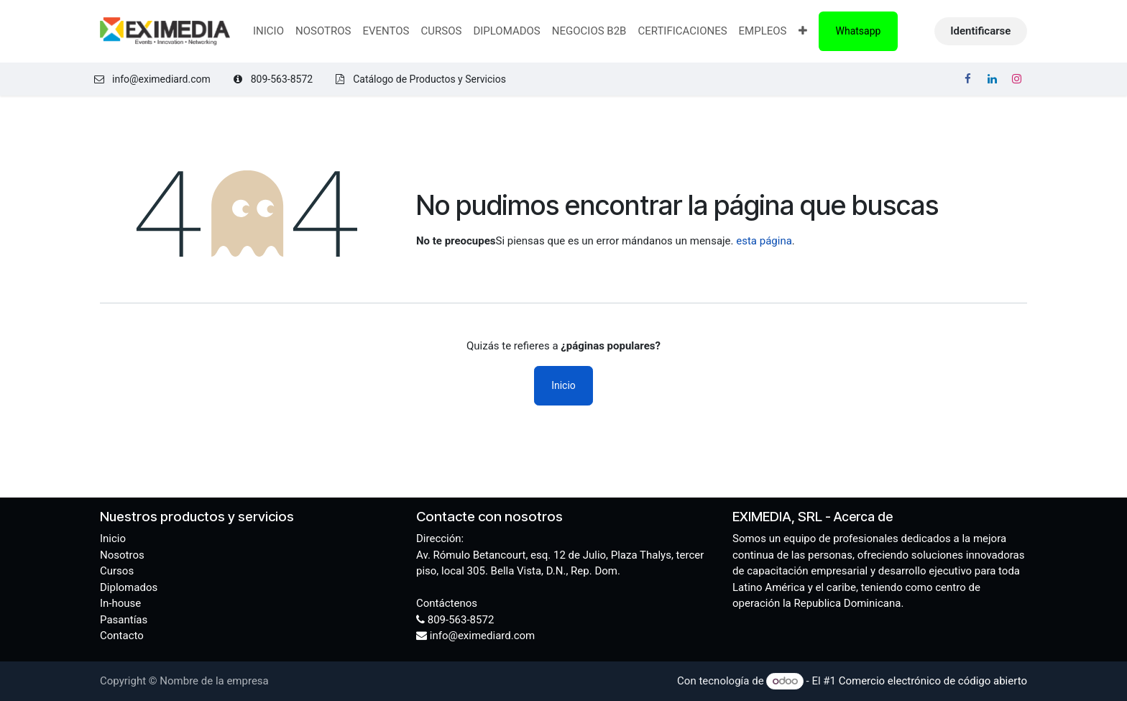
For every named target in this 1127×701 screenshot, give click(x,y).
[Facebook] (968, 79)
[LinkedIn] (992, 79)
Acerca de (863, 516)
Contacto (122, 635)
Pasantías (123, 619)
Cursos (117, 570)
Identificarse (980, 30)
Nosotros (122, 555)
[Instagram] (1016, 79)
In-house (120, 603)
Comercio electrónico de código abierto (933, 680)
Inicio (563, 385)
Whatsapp (858, 31)
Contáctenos (446, 603)
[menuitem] (268, 31)
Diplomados (128, 587)
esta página (764, 240)
